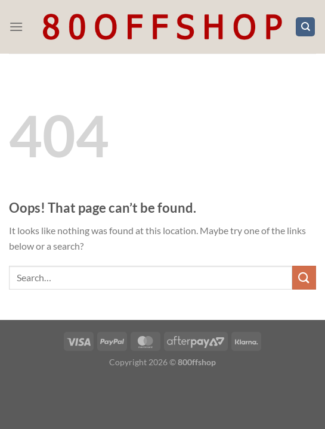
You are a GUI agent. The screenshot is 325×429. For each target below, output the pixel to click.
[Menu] (16, 26)
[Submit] (304, 277)
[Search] (305, 27)
